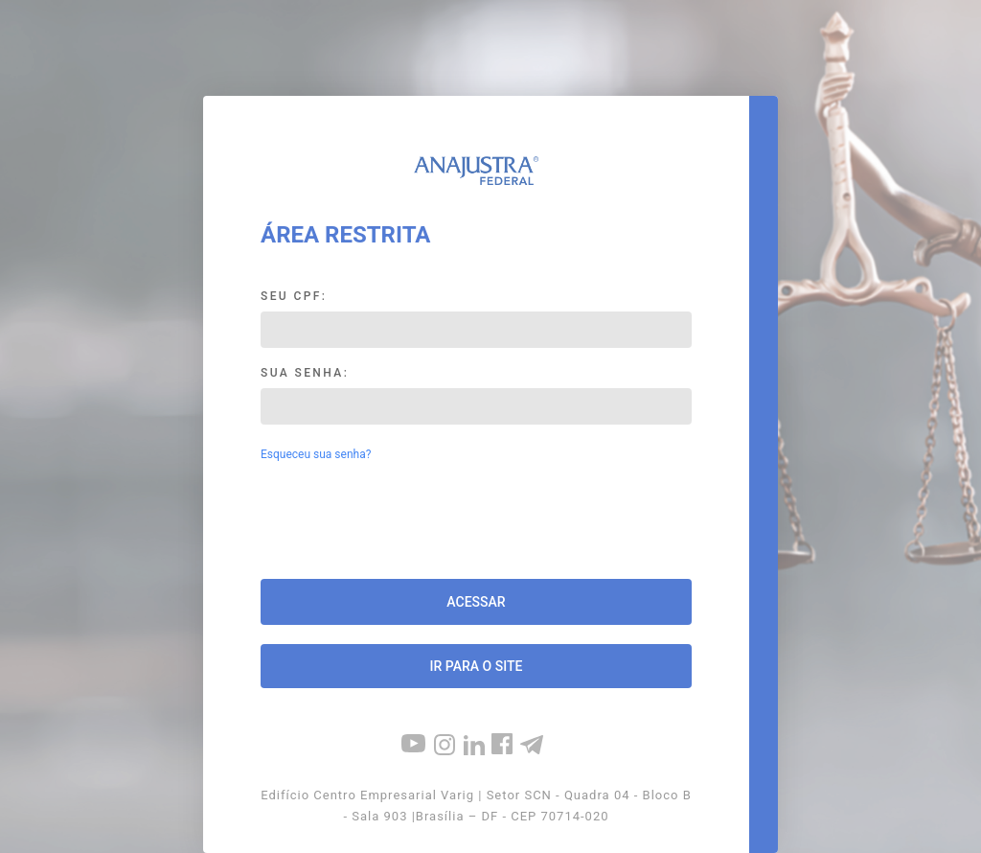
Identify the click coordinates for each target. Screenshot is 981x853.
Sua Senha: (305, 373)
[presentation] (476, 522)
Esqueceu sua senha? (316, 454)
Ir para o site (476, 666)
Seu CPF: (294, 296)
